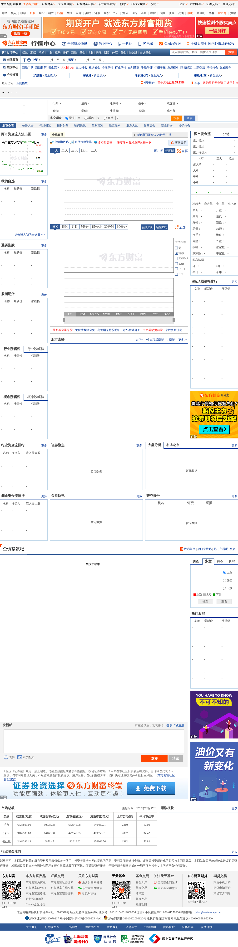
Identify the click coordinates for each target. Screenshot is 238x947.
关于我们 (31, 927)
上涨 (227, 572)
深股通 (87, 75)
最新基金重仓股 (63, 330)
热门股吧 (198, 613)
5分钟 (85, 226)
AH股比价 (67, 67)
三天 (74, 150)
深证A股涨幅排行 (204, 281)
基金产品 (141, 899)
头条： (198, 83)
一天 (55, 150)
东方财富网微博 (90, 882)
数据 (69, 13)
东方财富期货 (197, 876)
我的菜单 (196, 4)
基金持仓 (167, 125)
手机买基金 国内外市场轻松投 (213, 43)
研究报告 (153, 496)
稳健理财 (141, 904)
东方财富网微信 (90, 888)
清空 (175, 758)
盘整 (227, 580)
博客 (211, 13)
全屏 (184, 151)
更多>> (182, 339)
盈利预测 (133, 67)
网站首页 (6, 4)
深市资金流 (202, 134)
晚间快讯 (80, 125)
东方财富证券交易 (62, 893)
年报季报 (160, 67)
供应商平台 (92, 927)
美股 (88, 13)
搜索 (233, 13)
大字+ (139, 339)
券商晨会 (149, 125)
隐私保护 (169, 927)
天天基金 (118, 876)
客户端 (148, 43)
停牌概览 (45, 125)
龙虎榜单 (173, 67)
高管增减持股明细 (108, 330)
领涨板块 (167, 808)
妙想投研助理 (34, 899)
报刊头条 (62, 125)
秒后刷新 (156, 339)
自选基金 (145, 52)
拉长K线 (147, 227)
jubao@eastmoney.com (208, 912)
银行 (134, 13)
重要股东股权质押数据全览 (134, 142)
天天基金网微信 (166, 888)
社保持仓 (184, 125)
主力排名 (81, 67)
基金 (144, 13)
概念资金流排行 (13, 496)
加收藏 (17, 4)
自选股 (133, 52)
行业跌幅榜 (35, 349)
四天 (84, 150)
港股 (97, 13)
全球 (79, 13)
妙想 (123, 4)
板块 (58, 52)
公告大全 (28, 125)
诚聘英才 (131, 927)
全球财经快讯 (77, 43)
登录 (169, 725)
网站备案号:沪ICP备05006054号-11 (82, 918)
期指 (42, 13)
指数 (25, 52)
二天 (64, 150)
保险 (162, 13)
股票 (23, 13)
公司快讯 (57, 496)
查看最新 (180, 142)
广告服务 (72, 927)
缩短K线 (161, 227)
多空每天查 (105, 142)
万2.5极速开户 (131, 330)
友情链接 (206, 927)
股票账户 (114, 125)
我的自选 (8, 181)
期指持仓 (212, 67)
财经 (4, 13)
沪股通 (37, 75)
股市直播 (57, 339)
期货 (106, 13)
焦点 (14, 13)
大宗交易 (199, 67)
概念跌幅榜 (35, 397)
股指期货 (8, 294)
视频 (181, 13)
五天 (94, 150)
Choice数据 (172, 43)
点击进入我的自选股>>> (30, 234)
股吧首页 (187, 549)
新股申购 (28, 67)
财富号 (222, 13)
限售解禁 (186, 67)
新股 (32, 13)
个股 (49, 52)
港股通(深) (200, 75)
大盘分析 (154, 445)
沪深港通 (10, 75)
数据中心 (105, 43)
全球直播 (57, 134)
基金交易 (141, 887)
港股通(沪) (141, 75)
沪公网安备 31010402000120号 (125, 918)
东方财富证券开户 (62, 882)
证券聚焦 (57, 445)
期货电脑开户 (222, 887)
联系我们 (112, 927)
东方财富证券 (85, 4)
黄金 (125, 13)
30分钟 (109, 226)
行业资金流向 (11, 851)
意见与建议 (87, 893)
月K (74, 226)
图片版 (158, 150)
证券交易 (212, 4)
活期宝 (140, 893)
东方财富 (8, 876)
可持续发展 (52, 927)
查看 (190, 118)
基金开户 (141, 882)
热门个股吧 (204, 549)
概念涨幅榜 (12, 397)
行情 (60, 13)
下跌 (227, 588)
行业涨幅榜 (12, 349)
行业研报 (120, 67)
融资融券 (225, 67)
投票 (176, 118)
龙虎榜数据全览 (85, 330)
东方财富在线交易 (62, 887)
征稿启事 (187, 927)
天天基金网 (65, 4)
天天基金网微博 (166, 882)
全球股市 (10, 59)
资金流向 (54, 67)
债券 (171, 13)
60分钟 (122, 226)
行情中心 (10, 52)
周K (65, 226)
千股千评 (147, 67)
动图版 (169, 150)
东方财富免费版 (36, 882)
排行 (66, 52)
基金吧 (201, 13)
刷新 (170, 339)
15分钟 (97, 226)
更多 (44, 134)
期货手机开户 (222, 882)
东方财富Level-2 (36, 887)
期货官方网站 (222, 893)
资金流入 (50, 75)
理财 (153, 13)
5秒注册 (179, 725)
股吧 (190, 13)
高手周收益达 (171, 82)
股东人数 (132, 125)
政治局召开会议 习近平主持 (220, 82)
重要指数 (8, 245)
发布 (154, 758)
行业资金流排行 (13, 445)
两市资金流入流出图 (16, 134)
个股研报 (107, 67)
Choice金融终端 (35, 904)
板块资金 (94, 67)
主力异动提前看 (153, 330)
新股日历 (41, 67)
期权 (51, 13)
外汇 (116, 13)
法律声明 (150, 927)
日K (55, 226)
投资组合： (150, 82)
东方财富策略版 (36, 893)
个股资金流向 (173, 330)
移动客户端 (30, 4)
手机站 (127, 43)
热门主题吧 (221, 549)
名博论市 (172, 445)
